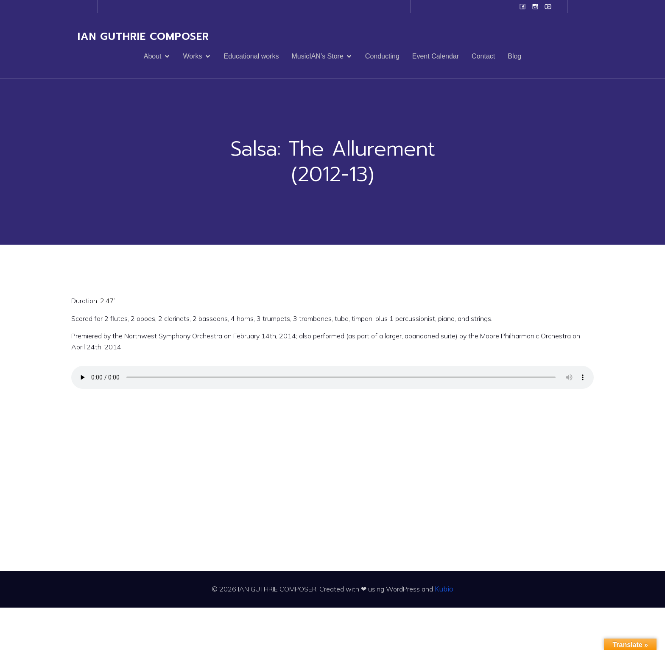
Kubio (444, 589)
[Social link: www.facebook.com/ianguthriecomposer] (522, 6)
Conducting (382, 56)
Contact (483, 56)
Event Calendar (435, 56)
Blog (514, 56)
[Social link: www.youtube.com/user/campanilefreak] (548, 6)
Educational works (251, 56)
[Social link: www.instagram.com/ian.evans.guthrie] (535, 6)
